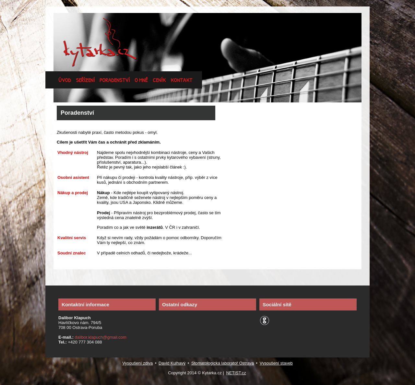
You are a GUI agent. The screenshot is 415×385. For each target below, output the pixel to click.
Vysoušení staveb (276, 363)
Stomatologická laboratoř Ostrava (222, 363)
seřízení (85, 80)
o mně (141, 80)
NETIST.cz (236, 372)
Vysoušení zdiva (137, 363)
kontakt (181, 80)
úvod (64, 80)
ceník (159, 80)
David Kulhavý (172, 363)
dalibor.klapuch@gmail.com (100, 337)
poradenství (115, 80)
